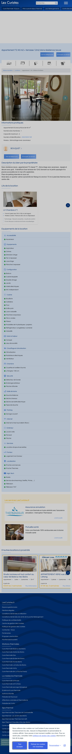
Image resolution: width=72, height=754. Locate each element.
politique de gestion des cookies (44, 736)
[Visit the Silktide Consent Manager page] (64, 745)
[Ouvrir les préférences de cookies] (55, 745)
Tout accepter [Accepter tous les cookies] (19, 745)
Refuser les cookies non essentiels (38, 745)
